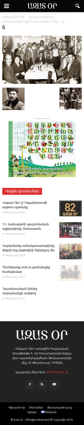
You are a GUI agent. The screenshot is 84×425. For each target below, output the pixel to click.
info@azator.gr (57, 372)
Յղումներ (36, 407)
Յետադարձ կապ (59, 407)
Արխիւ (32, 412)
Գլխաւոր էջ (17, 407)
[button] (77, 6)
